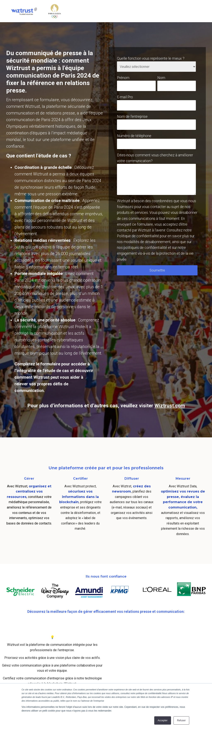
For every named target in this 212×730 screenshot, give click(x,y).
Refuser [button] (181, 720)
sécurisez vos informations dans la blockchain (79, 496)
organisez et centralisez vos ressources (29, 491)
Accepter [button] (162, 720)
